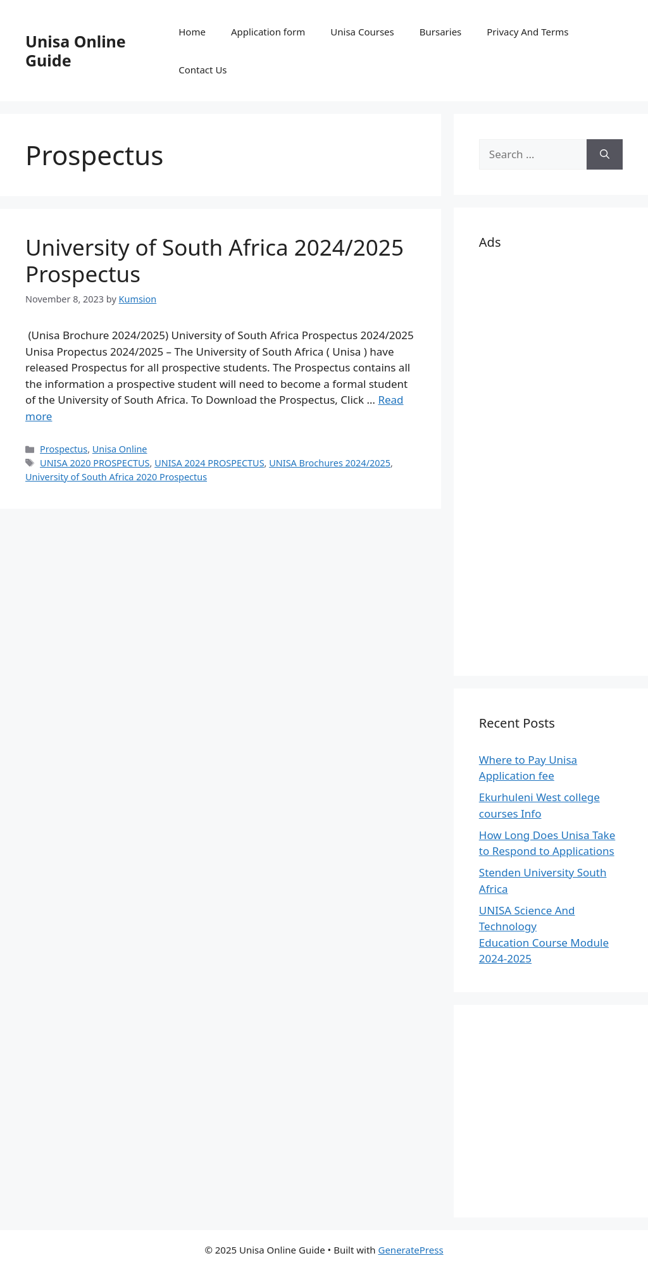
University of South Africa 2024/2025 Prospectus (214, 260)
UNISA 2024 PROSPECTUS (209, 463)
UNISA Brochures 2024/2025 (329, 463)
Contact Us (202, 69)
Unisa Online (119, 449)
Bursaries (441, 31)
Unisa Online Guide (75, 50)
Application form (268, 31)
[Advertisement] (551, 461)
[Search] (605, 154)
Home (192, 31)
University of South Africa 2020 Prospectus (116, 477)
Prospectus (63, 449)
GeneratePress (410, 1249)
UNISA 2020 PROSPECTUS (94, 463)
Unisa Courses (362, 31)
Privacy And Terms (527, 31)
